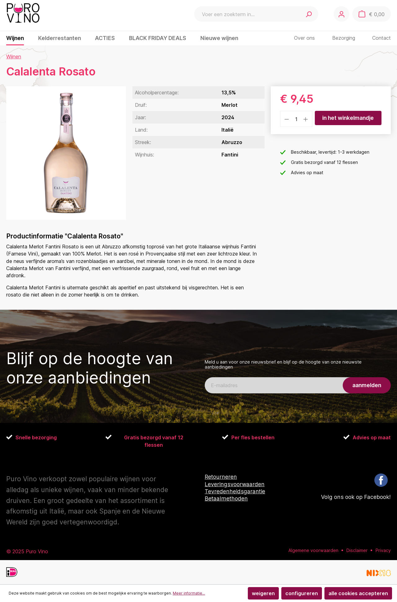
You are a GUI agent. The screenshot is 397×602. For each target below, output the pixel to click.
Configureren (301, 593)
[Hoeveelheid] (296, 119)
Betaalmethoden (226, 498)
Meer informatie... (189, 593)
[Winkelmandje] (371, 14)
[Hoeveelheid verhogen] (305, 119)
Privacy (383, 550)
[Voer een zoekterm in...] (246, 14)
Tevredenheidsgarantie (235, 491)
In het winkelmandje (348, 118)
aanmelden (366, 385)
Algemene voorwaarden (313, 550)
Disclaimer (357, 550)
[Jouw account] (341, 14)
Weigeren (263, 593)
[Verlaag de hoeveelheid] (286, 119)
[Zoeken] (308, 14)
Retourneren (221, 476)
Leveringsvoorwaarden (235, 484)
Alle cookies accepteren (358, 593)
